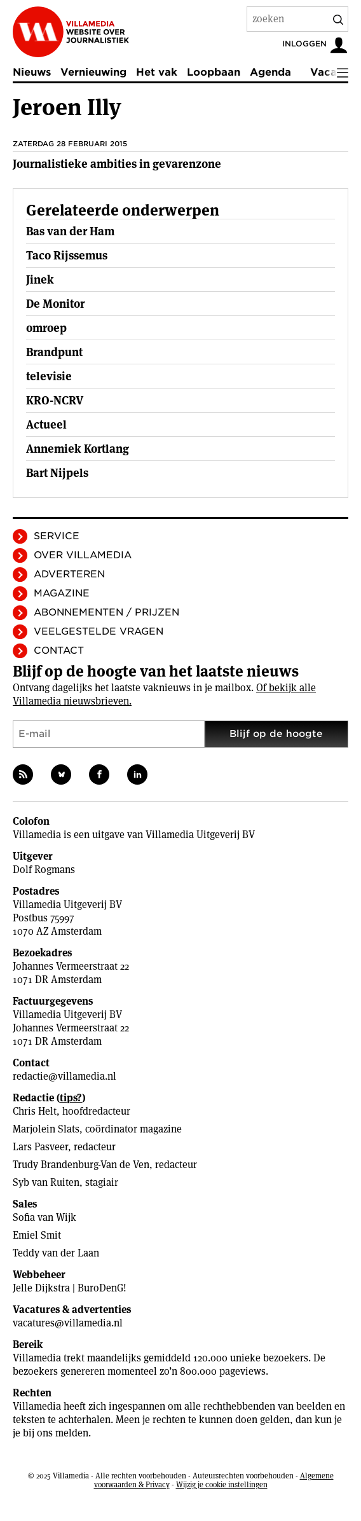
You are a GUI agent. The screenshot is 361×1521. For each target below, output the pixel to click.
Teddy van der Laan (56, 1253)
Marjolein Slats (46, 1129)
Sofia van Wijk (44, 1217)
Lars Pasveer (40, 1146)
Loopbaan (213, 72)
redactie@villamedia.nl (64, 1076)
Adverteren (69, 574)
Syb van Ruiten (46, 1182)
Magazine (62, 593)
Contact (59, 650)
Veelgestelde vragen (98, 631)
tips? (71, 1098)
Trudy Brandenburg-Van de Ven (81, 1164)
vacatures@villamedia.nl (68, 1323)
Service (56, 536)
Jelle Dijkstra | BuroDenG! (69, 1288)
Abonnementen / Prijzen (106, 612)
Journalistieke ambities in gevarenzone (117, 163)
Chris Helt (35, 1111)
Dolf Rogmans (44, 869)
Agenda (270, 72)
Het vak (156, 72)
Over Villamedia (83, 555)
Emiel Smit (37, 1235)
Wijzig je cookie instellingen (222, 1484)
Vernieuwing (93, 72)
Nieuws (32, 72)
